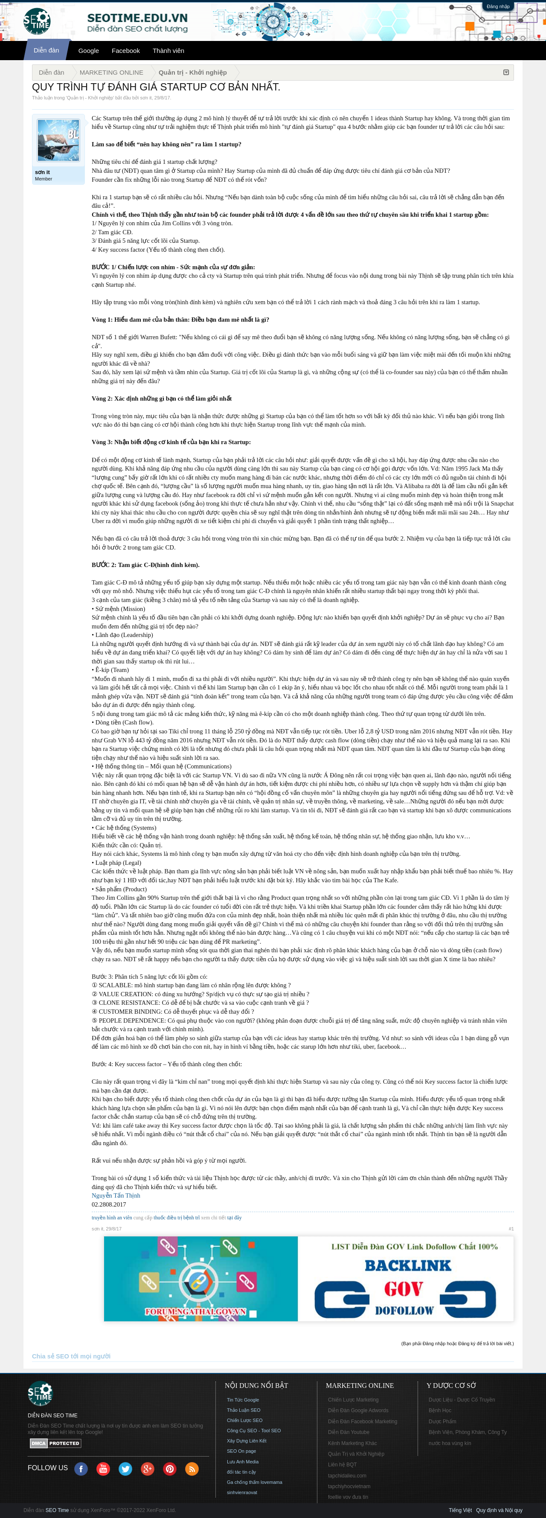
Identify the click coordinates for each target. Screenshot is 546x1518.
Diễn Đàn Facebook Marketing (362, 1422)
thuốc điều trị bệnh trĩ (177, 1218)
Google (88, 50)
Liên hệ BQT (342, 1465)
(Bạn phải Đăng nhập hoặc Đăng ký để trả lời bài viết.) (457, 1343)
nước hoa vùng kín (450, 1443)
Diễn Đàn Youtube (348, 1432)
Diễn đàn (46, 50)
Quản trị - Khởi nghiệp (90, 97)
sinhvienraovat (242, 1492)
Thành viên (168, 50)
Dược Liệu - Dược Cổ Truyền (462, 1400)
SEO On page (241, 1451)
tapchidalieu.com (347, 1476)
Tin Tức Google (243, 1399)
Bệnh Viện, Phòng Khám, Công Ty (468, 1432)
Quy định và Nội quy (499, 1510)
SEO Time (57, 1510)
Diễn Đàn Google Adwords (358, 1410)
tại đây (234, 1218)
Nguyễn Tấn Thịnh (116, 1195)
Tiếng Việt (460, 1510)
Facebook (126, 50)
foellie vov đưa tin (348, 1497)
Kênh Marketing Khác (352, 1443)
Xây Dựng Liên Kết (247, 1440)
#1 (511, 1228)
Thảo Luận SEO (244, 1410)
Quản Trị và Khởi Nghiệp (356, 1454)
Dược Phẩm (442, 1422)
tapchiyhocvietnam (349, 1486)
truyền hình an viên (112, 1218)
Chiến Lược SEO (245, 1420)
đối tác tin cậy (241, 1471)
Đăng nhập (498, 6)
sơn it (146, 97)
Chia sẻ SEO (50, 1356)
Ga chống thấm (243, 1482)
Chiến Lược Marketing (353, 1400)
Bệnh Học (440, 1410)
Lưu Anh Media (242, 1461)
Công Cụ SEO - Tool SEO (254, 1430)
